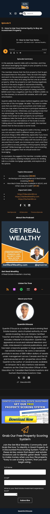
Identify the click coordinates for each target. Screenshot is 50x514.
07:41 (36, 186)
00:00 (32, 176)
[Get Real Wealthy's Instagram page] (14, 13)
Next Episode (12, 212)
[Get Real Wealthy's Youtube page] (19, 13)
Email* (6, 478)
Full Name (8, 467)
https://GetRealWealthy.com (27, 196)
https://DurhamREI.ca (27, 199)
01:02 (31, 181)
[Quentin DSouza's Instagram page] (25, 377)
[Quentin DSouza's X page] (20, 377)
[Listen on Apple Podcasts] (14, 289)
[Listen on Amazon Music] (28, 289)
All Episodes (24, 212)
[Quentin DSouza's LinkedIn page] (30, 377)
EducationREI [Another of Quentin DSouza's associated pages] (24, 382)
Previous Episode (37, 212)
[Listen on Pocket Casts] (35, 289)
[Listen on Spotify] (21, 289)
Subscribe (25, 500)
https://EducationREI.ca (27, 194)
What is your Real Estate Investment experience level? (24, 489)
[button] (42, 289)
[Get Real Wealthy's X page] (10, 13)
